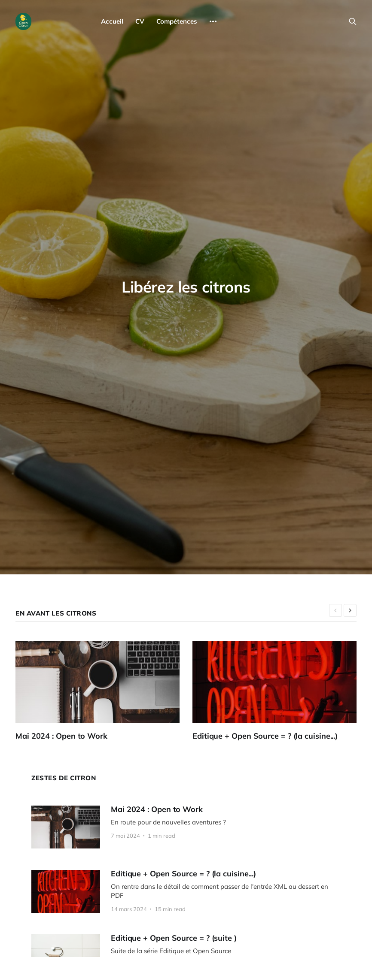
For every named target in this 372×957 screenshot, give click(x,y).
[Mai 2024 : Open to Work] (103, 691)
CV (139, 21)
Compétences (176, 21)
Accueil (112, 21)
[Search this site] (352, 21)
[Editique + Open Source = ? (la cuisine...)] (280, 691)
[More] (213, 21)
